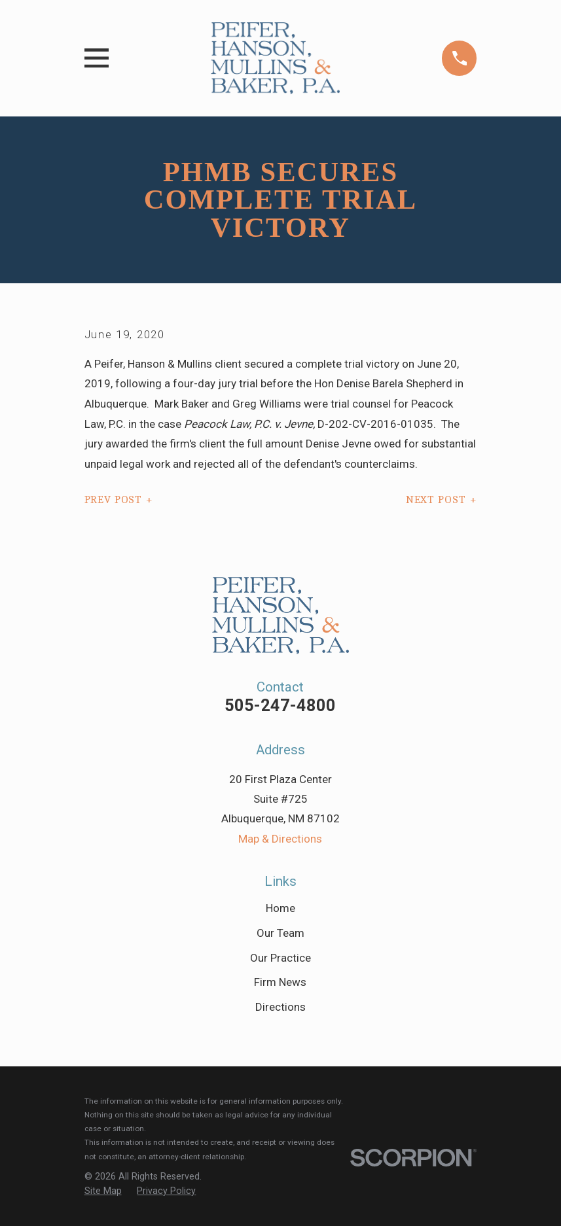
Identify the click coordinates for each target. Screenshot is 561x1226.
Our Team (280, 932)
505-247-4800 (280, 705)
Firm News (280, 982)
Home (280, 908)
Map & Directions (280, 838)
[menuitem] (103, 1191)
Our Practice (280, 957)
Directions (280, 1006)
